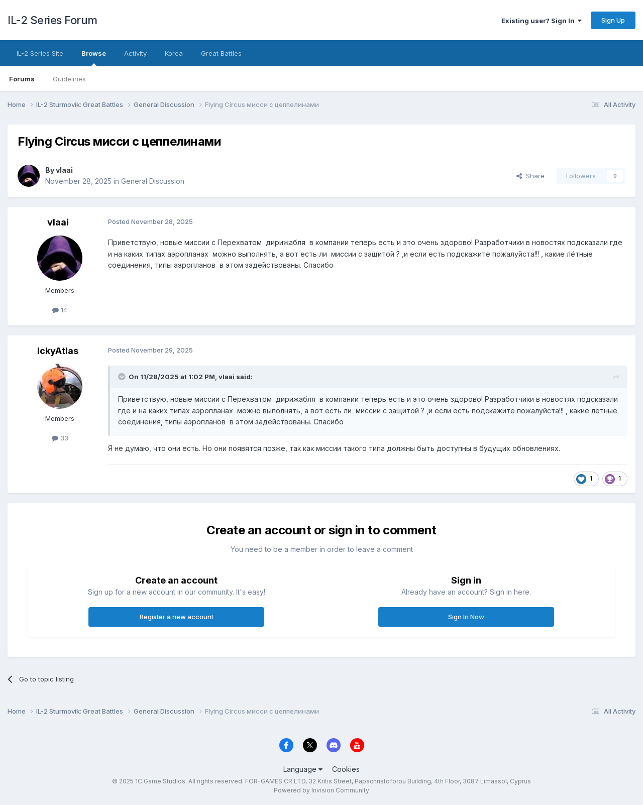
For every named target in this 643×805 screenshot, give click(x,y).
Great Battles (221, 53)
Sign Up (613, 20)
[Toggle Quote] (122, 377)
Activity (135, 53)
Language (303, 769)
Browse (93, 57)
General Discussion (152, 181)
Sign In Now (466, 617)
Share (530, 176)
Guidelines (69, 79)
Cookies (346, 769)
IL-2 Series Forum (52, 20)
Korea (174, 53)
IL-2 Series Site (40, 53)
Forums (22, 79)
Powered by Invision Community (321, 790)
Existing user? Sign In (541, 21)
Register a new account (176, 617)
